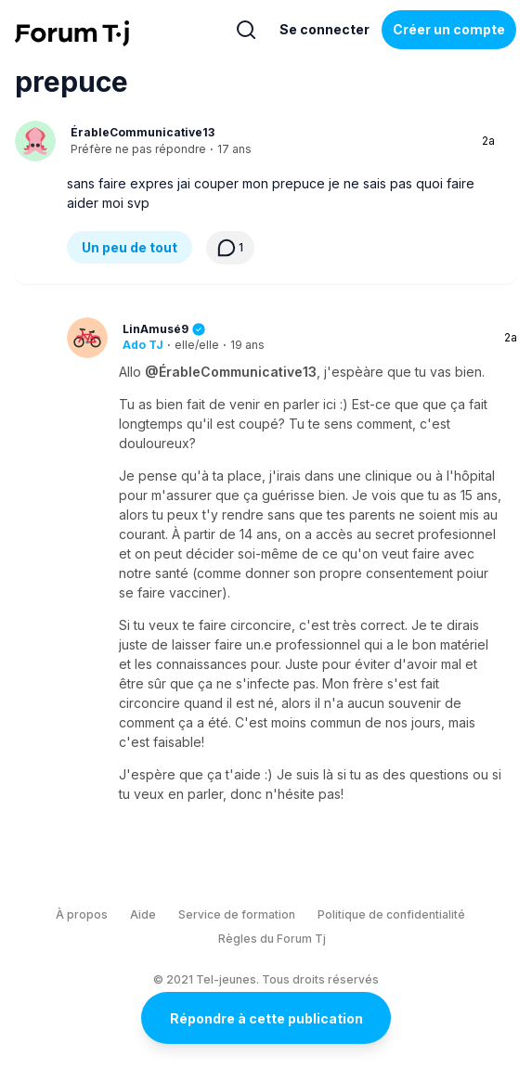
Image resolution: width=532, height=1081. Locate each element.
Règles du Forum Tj (272, 939)
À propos (82, 914)
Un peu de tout (129, 247)
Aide (143, 914)
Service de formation (236, 914)
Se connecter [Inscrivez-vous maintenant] (324, 29)
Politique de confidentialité (391, 914)
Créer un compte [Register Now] (449, 29)
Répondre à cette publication (266, 1018)
